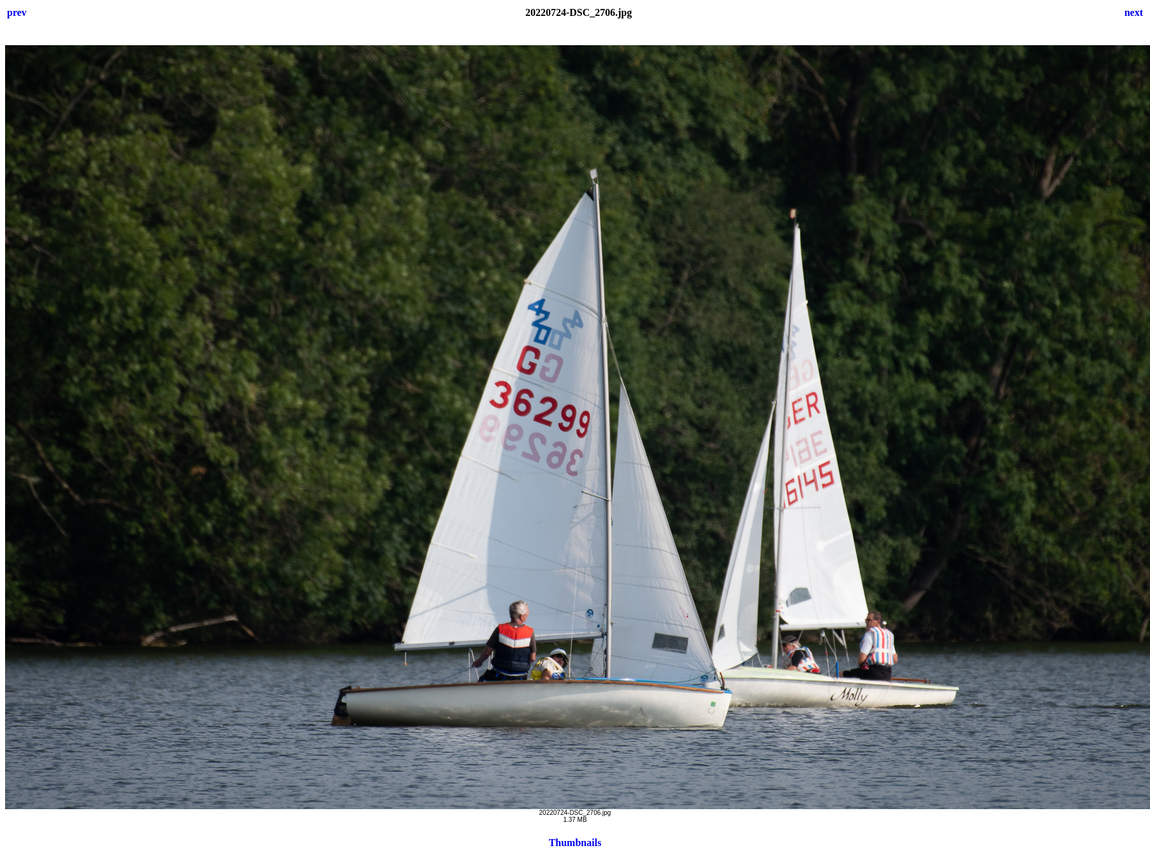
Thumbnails (575, 842)
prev (17, 12)
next (1134, 12)
